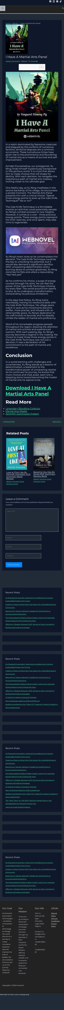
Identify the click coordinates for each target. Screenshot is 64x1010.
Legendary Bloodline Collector (23, 408)
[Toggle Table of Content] (40, 67)
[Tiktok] (61, 1)
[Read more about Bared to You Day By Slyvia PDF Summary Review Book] (43, 454)
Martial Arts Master (16, 411)
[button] (63, 8)
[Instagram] (57, 1)
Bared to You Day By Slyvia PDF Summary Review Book (44, 474)
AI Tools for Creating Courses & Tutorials (20, 697)
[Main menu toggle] (2, 8)
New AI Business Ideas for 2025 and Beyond (22, 701)
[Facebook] (50, 1)
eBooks (24, 61)
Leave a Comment (13, 61)
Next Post (57, 421)
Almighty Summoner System (22, 413)
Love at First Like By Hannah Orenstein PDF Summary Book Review (18, 475)
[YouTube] (54, 1)
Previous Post (8, 421)
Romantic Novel (18, 481)
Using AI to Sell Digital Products (17, 807)
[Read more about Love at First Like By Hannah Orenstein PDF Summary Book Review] (16, 454)
